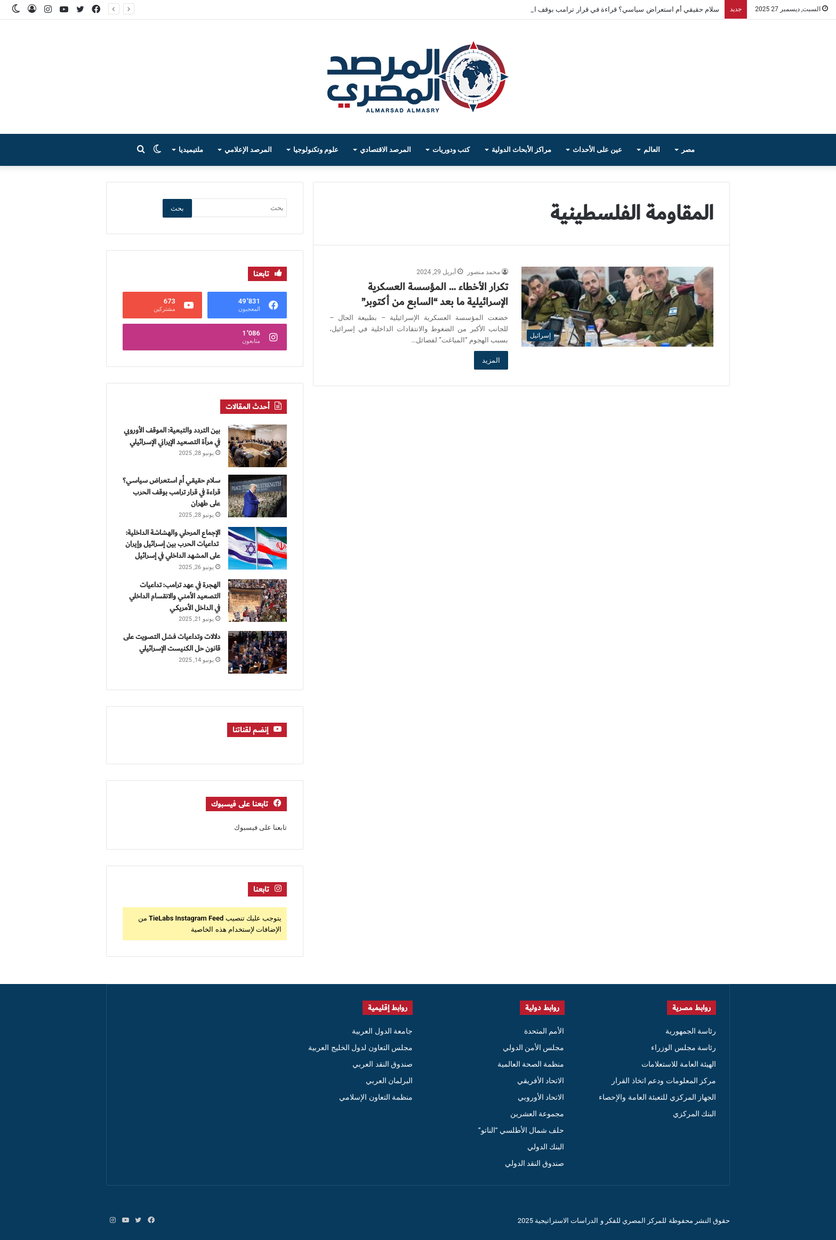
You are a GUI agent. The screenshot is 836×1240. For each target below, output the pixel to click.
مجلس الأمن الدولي (534, 1047)
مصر (688, 150)
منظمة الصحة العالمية (531, 1064)
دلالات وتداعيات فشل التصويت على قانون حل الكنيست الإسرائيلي (171, 642)
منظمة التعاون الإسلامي (376, 1097)
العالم (652, 150)
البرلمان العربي (389, 1080)
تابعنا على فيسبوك (260, 827)
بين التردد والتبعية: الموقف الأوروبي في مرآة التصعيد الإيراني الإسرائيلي (172, 436)
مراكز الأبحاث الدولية (521, 150)
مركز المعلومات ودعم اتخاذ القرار (664, 1080)
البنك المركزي (694, 1113)
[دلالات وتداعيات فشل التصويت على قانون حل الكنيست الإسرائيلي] (257, 652)
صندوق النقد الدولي (535, 1163)
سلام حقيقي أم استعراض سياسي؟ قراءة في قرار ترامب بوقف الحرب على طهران (601, 9)
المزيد (491, 360)
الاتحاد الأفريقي (540, 1080)
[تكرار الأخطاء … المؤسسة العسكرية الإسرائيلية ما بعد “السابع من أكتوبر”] (617, 307)
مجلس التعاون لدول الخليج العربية (360, 1047)
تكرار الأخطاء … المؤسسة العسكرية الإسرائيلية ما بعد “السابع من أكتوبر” (434, 294)
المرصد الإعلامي (248, 150)
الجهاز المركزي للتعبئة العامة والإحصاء (657, 1097)
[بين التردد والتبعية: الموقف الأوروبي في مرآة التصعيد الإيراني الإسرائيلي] (257, 446)
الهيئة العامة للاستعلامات (678, 1064)
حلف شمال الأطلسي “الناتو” (521, 1130)
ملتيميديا (191, 150)
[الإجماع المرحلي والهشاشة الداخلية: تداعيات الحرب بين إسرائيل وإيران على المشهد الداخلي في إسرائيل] (257, 548)
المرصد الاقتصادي (385, 150)
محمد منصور (483, 272)
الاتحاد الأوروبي (541, 1097)
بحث (177, 208)
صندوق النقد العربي (382, 1064)
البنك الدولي (545, 1146)
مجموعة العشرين (537, 1113)
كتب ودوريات (451, 150)
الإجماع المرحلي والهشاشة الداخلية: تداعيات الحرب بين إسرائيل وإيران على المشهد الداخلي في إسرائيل (172, 544)
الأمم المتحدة (544, 1031)
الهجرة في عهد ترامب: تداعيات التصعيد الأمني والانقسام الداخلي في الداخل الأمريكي (174, 596)
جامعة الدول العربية (382, 1031)
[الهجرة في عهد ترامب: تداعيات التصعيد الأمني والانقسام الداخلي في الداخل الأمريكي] (257, 600)
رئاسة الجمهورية (690, 1031)
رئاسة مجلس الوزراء (683, 1047)
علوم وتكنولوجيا (316, 150)
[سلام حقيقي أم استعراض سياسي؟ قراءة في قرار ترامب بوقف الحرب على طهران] (257, 496)
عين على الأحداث (597, 150)
